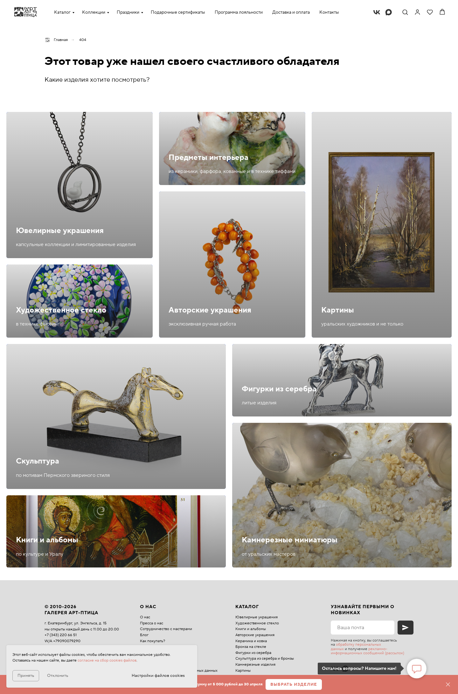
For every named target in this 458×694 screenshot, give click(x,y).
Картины (337, 310)
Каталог (62, 12)
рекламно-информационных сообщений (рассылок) (367, 651)
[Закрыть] (448, 684)
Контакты (329, 12)
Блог (144, 635)
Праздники (128, 12)
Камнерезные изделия (255, 664)
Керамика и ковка (251, 641)
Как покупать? (152, 641)
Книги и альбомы (47, 540)
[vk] (377, 12)
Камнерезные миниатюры (289, 540)
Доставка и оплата (291, 12)
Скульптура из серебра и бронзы (264, 658)
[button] (405, 12)
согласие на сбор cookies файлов (107, 660)
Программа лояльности (239, 12)
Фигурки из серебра (279, 389)
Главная (56, 40)
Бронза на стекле (250, 646)
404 (82, 40)
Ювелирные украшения (60, 231)
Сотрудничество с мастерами (166, 629)
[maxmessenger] (388, 12)
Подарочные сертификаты (178, 12)
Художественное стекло (61, 310)
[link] (417, 12)
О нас (145, 617)
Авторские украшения (210, 310)
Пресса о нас (151, 623)
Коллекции (93, 12)
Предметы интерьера (208, 157)
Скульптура (37, 461)
